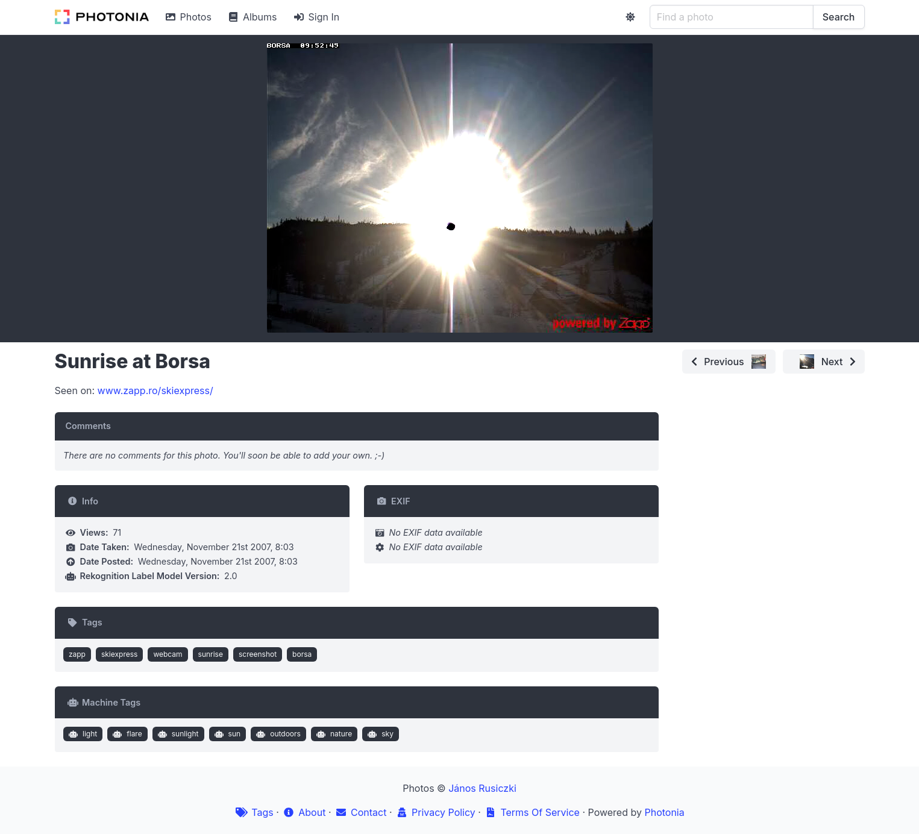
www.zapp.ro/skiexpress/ (155, 390)
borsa (302, 654)
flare (126, 734)
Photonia (664, 812)
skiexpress (119, 654)
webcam (167, 654)
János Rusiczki (482, 788)
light (81, 734)
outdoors (277, 734)
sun (226, 734)
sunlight (176, 734)
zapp (77, 654)
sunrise (210, 654)
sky (379, 734)
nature (332, 734)
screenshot (258, 654)
